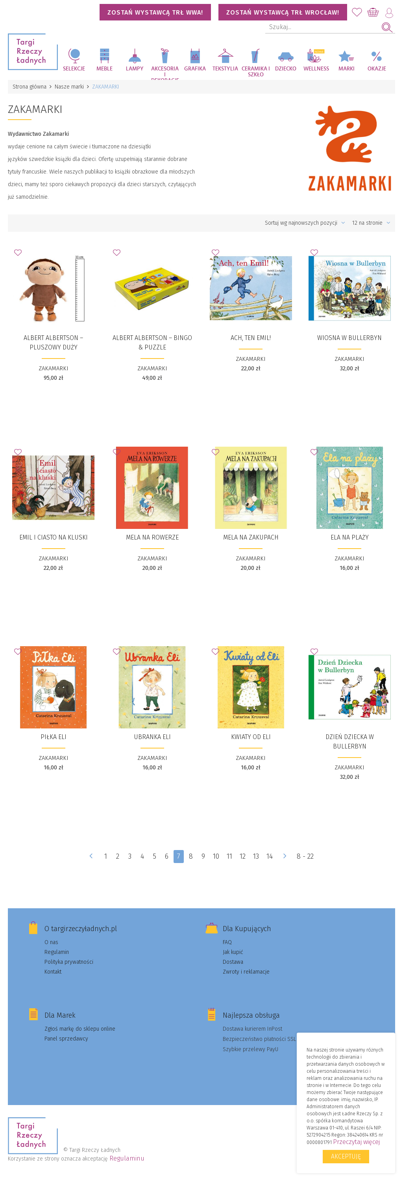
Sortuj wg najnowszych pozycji (305, 223)
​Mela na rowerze (152, 537)
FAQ (227, 942)
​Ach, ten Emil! (251, 338)
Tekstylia (225, 69)
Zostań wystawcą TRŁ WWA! (155, 12)
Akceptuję (346, 1156)
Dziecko (285, 69)
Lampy (135, 69)
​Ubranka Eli (152, 737)
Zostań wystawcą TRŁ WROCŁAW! (282, 12)
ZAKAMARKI (53, 368)
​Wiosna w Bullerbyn (349, 338)
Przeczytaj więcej (356, 1142)
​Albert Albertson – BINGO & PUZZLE (152, 342)
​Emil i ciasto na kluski (53, 537)
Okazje (377, 69)
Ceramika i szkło (256, 72)
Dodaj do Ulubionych (20, 255)
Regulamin (56, 952)
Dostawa (233, 962)
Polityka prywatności (68, 962)
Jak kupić (233, 952)
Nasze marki (69, 86)
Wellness (316, 69)
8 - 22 (305, 856)
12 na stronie (371, 223)
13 (256, 856)
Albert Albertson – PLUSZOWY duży (53, 342)
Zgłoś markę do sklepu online (79, 1029)
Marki (346, 69)
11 (229, 856)
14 (269, 856)
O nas (51, 942)
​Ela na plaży (350, 537)
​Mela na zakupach (251, 537)
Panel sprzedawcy (66, 1038)
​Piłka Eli (54, 737)
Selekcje (74, 69)
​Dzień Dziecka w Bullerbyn (349, 741)
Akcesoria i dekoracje (165, 73)
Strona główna (29, 86)
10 (216, 856)
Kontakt (52, 971)
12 (243, 856)
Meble (104, 69)
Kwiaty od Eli (251, 737)
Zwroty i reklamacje (246, 971)
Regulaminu (126, 1158)
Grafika (195, 69)
